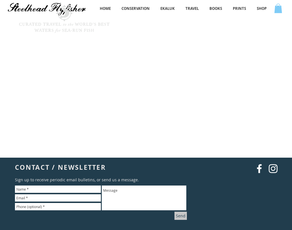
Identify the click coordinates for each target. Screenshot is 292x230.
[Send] (180, 216)
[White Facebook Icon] (259, 169)
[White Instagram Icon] (273, 169)
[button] (278, 8)
